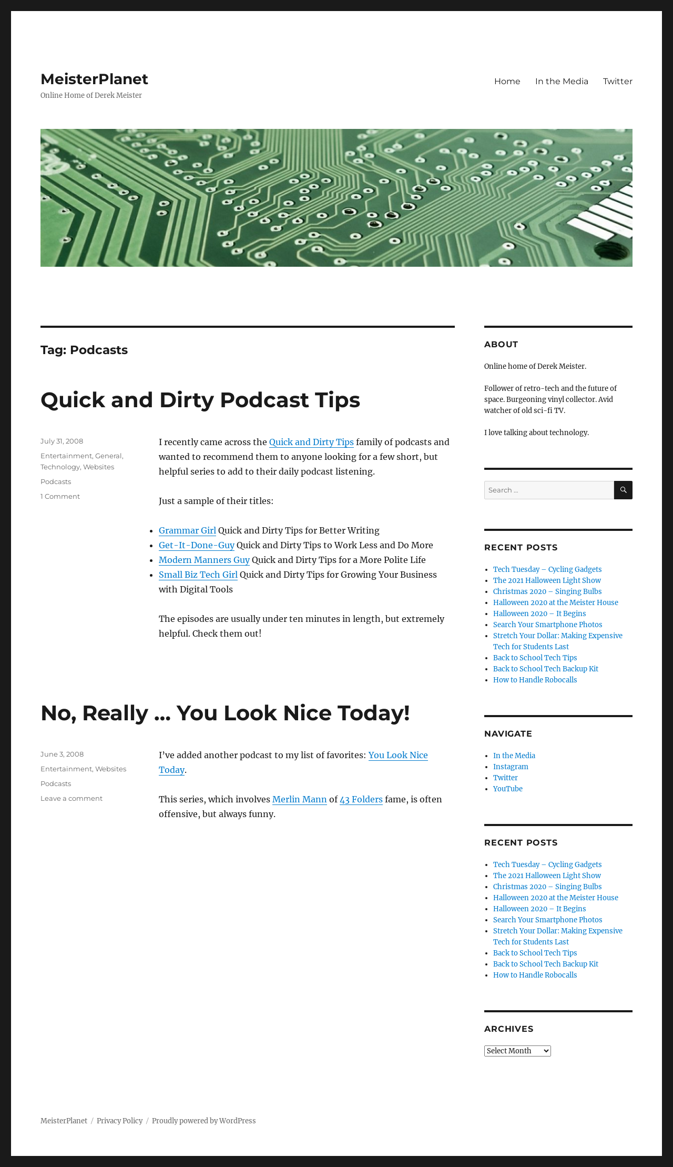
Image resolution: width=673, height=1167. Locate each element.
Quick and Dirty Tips (311, 442)
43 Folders (361, 799)
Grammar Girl (187, 530)
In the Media (561, 81)
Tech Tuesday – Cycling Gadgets (547, 569)
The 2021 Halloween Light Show (547, 580)
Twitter (618, 81)
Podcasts (55, 481)
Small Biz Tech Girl (198, 574)
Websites (98, 466)
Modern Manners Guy (204, 560)
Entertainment (66, 455)
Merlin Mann (299, 799)
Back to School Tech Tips (535, 657)
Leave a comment (71, 798)
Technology (60, 466)
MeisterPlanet (94, 79)
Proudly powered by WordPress (204, 1120)
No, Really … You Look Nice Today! (225, 713)
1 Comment (60, 496)
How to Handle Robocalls (535, 680)
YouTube (508, 788)
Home (507, 81)
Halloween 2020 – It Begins (539, 613)
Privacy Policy (119, 1120)
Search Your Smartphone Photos (548, 624)
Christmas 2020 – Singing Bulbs (547, 591)
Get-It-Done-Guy (196, 545)
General (108, 455)
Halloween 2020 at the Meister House (555, 602)
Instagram (510, 766)
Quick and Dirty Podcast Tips (200, 400)
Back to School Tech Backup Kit (545, 669)
